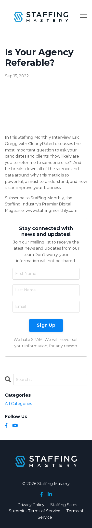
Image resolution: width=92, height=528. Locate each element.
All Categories (18, 403)
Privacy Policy (30, 504)
